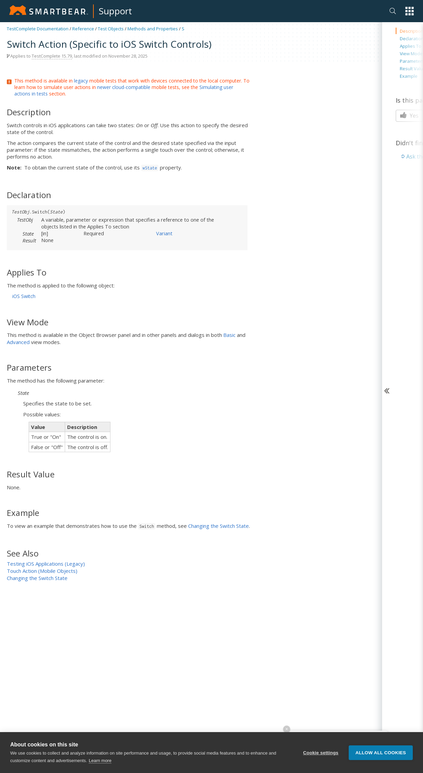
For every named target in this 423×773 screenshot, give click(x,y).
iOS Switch (23, 296)
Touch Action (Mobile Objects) (42, 570)
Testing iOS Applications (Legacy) (46, 563)
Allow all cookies (381, 752)
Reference (83, 29)
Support (115, 11)
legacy (81, 80)
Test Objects (111, 29)
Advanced (18, 342)
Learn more (100, 760)
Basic (229, 334)
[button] (409, 11)
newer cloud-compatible (123, 87)
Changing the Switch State (218, 525)
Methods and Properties (152, 29)
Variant (164, 233)
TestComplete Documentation (38, 29)
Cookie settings (320, 752)
